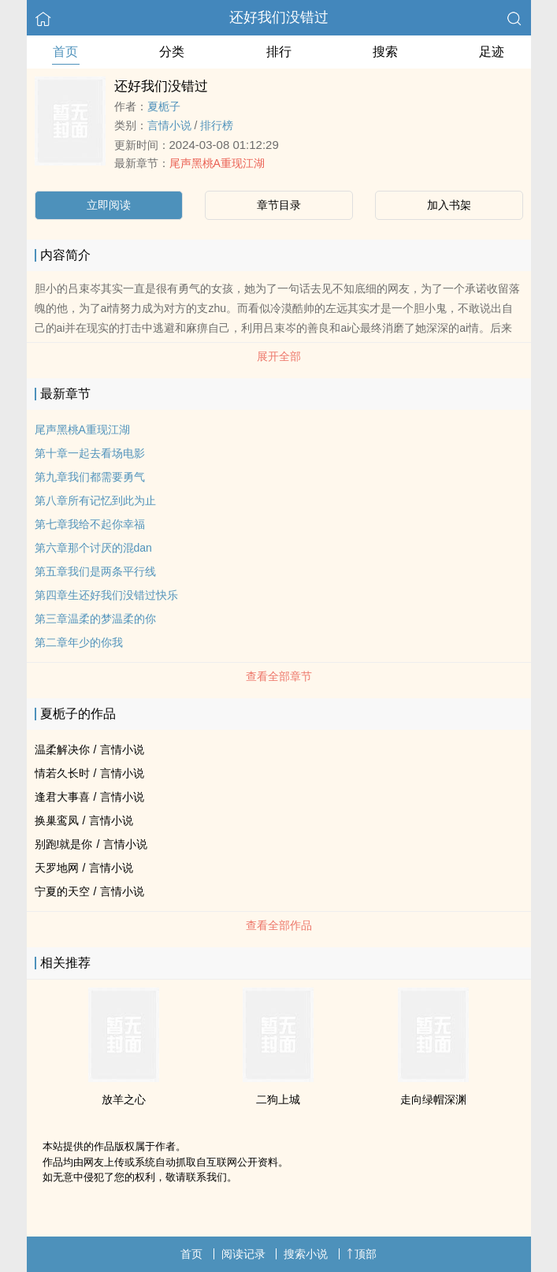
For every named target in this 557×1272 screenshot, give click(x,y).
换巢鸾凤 (57, 820)
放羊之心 (124, 1099)
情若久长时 (62, 773)
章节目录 (279, 205)
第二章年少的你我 (79, 642)
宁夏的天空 (62, 891)
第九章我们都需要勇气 (90, 476)
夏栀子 (163, 106)
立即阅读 (109, 205)
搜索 (385, 51)
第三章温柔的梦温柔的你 (95, 618)
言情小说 (169, 125)
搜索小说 (306, 1254)
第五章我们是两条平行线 (95, 571)
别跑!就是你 (64, 844)
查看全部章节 (279, 676)
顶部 (362, 1254)
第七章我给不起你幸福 (90, 524)
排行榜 (216, 125)
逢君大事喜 (62, 796)
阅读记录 (243, 1254)
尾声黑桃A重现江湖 (217, 163)
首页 (65, 51)
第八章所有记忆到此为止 (95, 500)
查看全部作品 (279, 925)
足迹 (491, 51)
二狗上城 (278, 1099)
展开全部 (279, 356)
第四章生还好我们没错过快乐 (106, 595)
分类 (171, 51)
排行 (278, 51)
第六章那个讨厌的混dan (93, 547)
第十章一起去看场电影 (90, 453)
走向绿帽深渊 (433, 1099)
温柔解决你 (62, 749)
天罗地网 (57, 867)
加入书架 (449, 205)
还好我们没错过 (279, 17)
